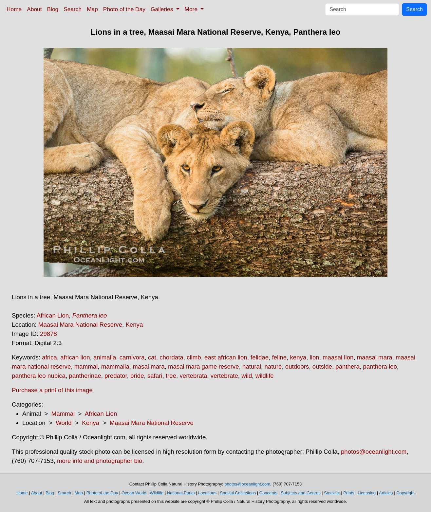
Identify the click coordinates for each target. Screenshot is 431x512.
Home (14, 9)
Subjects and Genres (300, 492)
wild (246, 375)
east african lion (225, 357)
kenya (298, 357)
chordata (171, 357)
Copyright (405, 492)
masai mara (148, 366)
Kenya (134, 324)
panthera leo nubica (39, 375)
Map (92, 9)
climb (194, 357)
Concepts (268, 492)
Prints (348, 492)
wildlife (264, 375)
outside (322, 366)
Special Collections (238, 492)
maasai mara (374, 357)
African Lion (53, 315)
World (63, 422)
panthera (347, 366)
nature (273, 366)
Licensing (367, 492)
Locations (207, 492)
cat (152, 357)
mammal (86, 366)
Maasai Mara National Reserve (80, 324)
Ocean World (134, 492)
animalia (104, 357)
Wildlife (156, 492)
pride (137, 375)
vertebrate (224, 375)
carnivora (132, 357)
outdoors (297, 366)
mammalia (115, 366)
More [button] (192, 9)
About (34, 9)
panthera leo (380, 366)
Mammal (63, 413)
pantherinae (85, 375)
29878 (48, 333)
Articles (386, 492)
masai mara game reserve (203, 366)
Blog (53, 9)
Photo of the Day (124, 9)
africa (49, 357)
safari (154, 375)
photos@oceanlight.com (373, 451)
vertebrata (193, 375)
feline (279, 357)
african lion (75, 357)
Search (73, 9)
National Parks (181, 492)
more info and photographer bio (99, 460)
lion (314, 357)
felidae (260, 357)
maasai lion (338, 357)
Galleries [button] (163, 9)
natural (251, 366)
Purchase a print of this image (52, 390)
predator (115, 375)
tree (171, 375)
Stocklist (332, 492)
